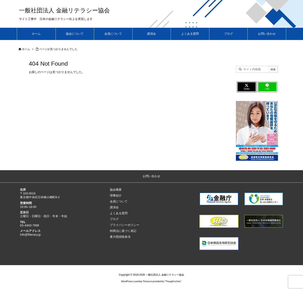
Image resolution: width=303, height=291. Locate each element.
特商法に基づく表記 (123, 231)
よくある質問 (119, 213)
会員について (119, 201)
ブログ (114, 219)
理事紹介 (116, 195)
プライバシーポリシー (124, 225)
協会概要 (116, 189)
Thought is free (172, 281)
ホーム (26, 49)
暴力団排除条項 (120, 236)
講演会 (114, 207)
